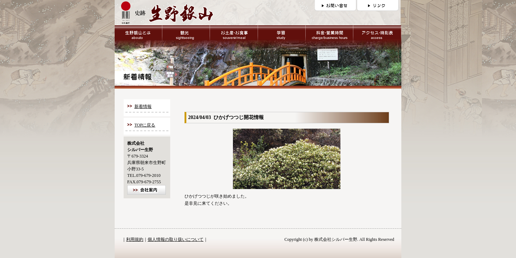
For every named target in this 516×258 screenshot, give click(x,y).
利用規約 (134, 239)
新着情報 (143, 106)
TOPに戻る (144, 125)
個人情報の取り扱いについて (176, 239)
